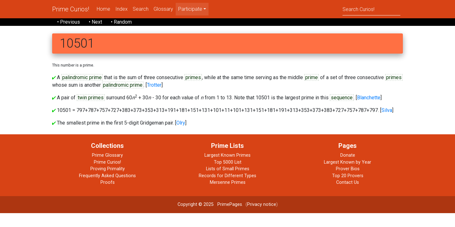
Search (141, 9)
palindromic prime (82, 77)
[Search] (371, 9)
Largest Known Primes (227, 155)
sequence (342, 98)
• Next (95, 22)
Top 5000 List (227, 162)
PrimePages (229, 204)
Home (103, 9)
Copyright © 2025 (196, 204)
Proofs (107, 182)
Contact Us (347, 182)
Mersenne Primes (228, 182)
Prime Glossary (107, 155)
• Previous (68, 22)
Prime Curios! (70, 9)
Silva (386, 110)
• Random (121, 22)
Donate (347, 155)
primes (193, 77)
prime (311, 77)
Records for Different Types (227, 175)
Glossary (163, 9)
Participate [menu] (190, 9)
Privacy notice (261, 204)
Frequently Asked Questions (107, 175)
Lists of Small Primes (227, 169)
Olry (180, 123)
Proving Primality (107, 169)
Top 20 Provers (347, 175)
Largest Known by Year (347, 162)
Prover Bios (348, 169)
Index (121, 9)
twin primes (91, 98)
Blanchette (368, 98)
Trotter (154, 85)
